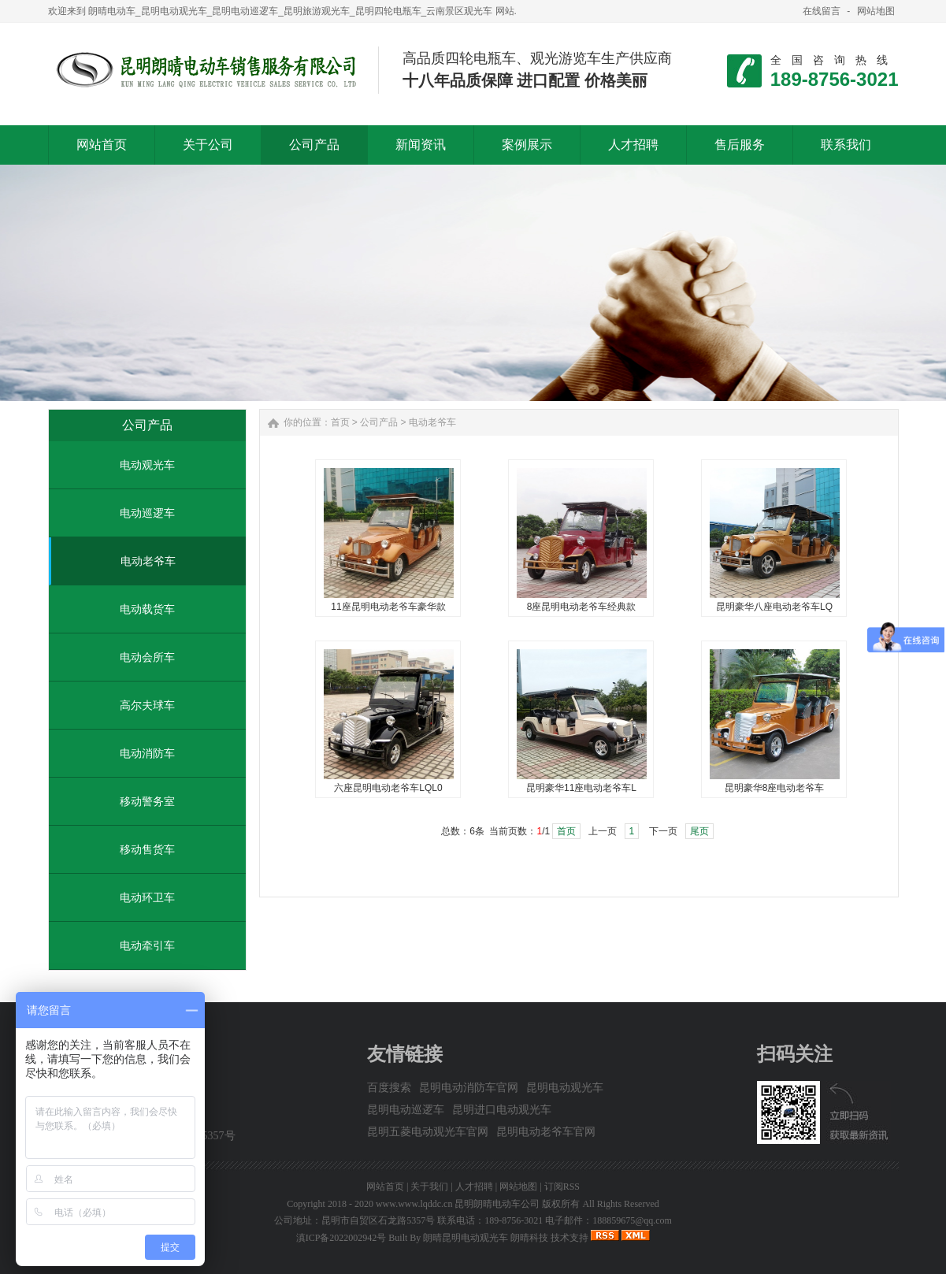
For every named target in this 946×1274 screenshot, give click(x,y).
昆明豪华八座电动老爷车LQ (774, 606)
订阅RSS (562, 1186)
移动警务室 (147, 801)
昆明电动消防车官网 (468, 1088)
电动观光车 (147, 465)
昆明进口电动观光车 (501, 1110)
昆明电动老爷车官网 (545, 1132)
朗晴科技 (529, 1237)
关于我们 (429, 1186)
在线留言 (821, 11)
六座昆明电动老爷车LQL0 (388, 787)
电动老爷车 (148, 561)
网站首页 (385, 1186)
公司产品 (379, 422)
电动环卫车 (147, 897)
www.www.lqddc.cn (414, 1203)
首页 (340, 422)
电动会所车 (147, 657)
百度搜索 (389, 1088)
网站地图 (876, 11)
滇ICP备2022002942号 (341, 1237)
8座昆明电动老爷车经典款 (581, 606)
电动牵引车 (147, 945)
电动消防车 (147, 753)
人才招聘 (474, 1186)
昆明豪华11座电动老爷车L (581, 787)
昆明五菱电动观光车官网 (427, 1132)
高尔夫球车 (147, 705)
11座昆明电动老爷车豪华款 (388, 606)
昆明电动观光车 (564, 1088)
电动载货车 (147, 609)
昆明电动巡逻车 (405, 1110)
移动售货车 (147, 849)
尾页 (699, 831)
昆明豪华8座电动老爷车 (775, 787)
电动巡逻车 (147, 513)
